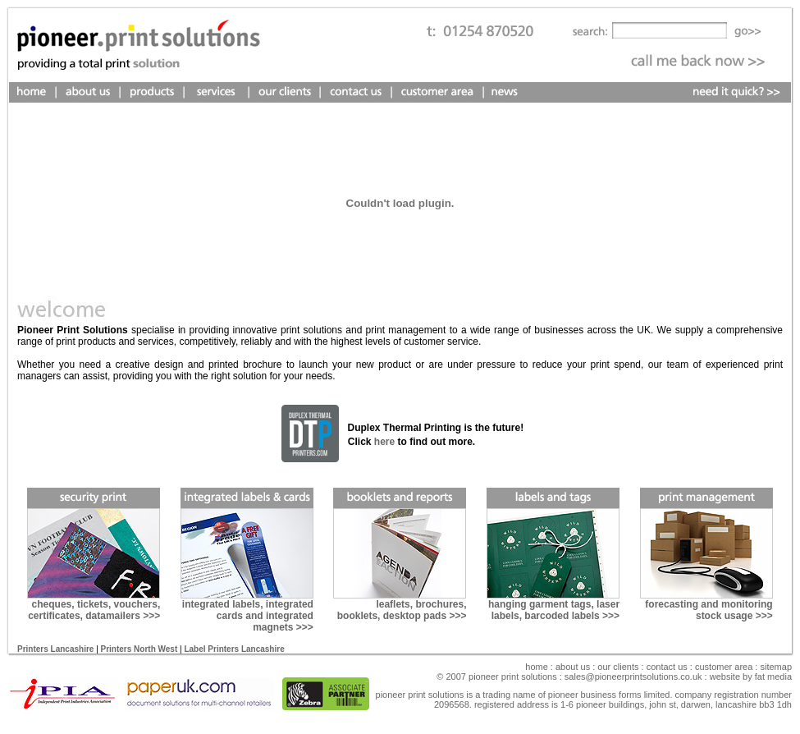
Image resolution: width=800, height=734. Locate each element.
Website (726, 676)
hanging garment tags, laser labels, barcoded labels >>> (553, 610)
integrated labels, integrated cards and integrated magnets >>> (247, 616)
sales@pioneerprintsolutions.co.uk (633, 676)
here (384, 441)
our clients (616, 667)
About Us (572, 667)
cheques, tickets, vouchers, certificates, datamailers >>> (94, 610)
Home (536, 667)
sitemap (774, 667)
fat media (773, 676)
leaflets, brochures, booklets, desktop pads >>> (402, 610)
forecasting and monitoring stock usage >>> (708, 610)
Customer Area (723, 667)
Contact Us (667, 667)
